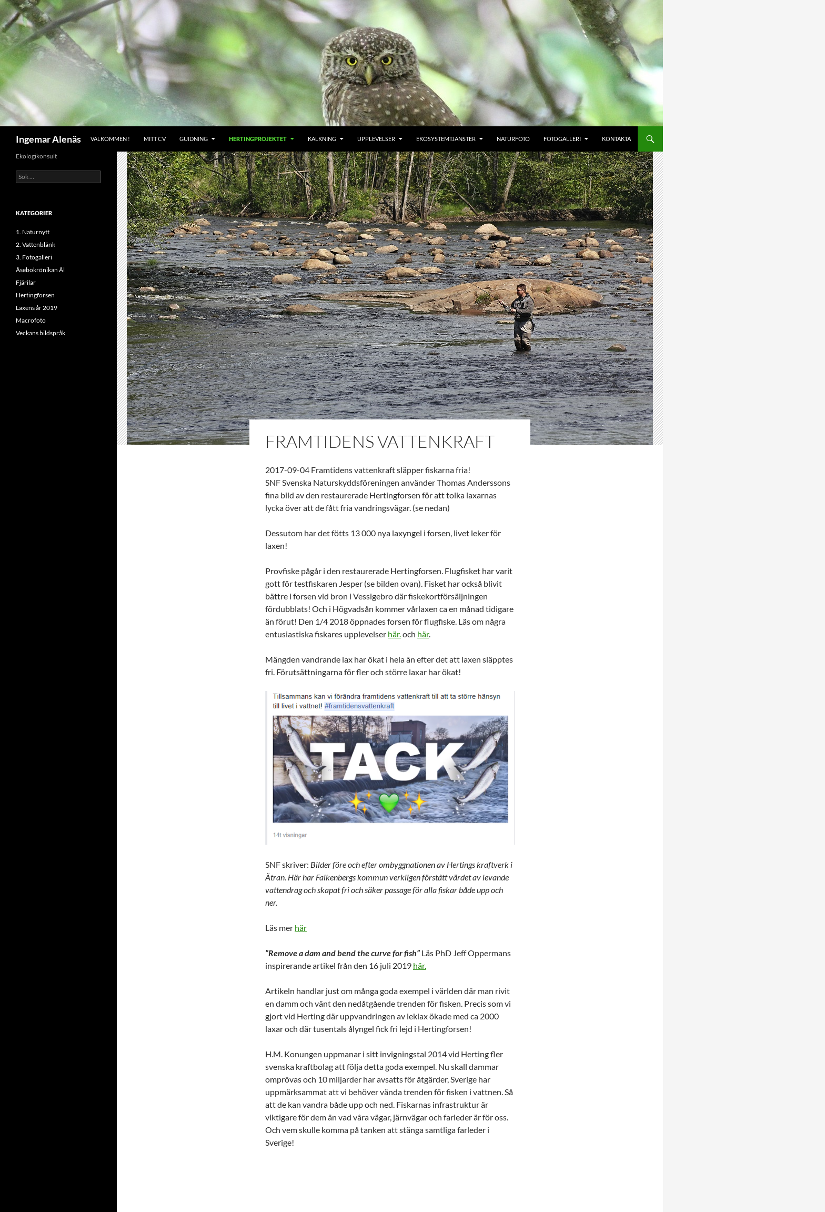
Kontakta (616, 138)
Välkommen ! (110, 138)
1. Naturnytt (32, 232)
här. (394, 634)
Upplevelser (376, 138)
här (423, 634)
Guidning (193, 138)
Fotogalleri (562, 138)
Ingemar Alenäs (48, 139)
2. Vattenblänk (35, 244)
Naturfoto (513, 138)
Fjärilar (26, 282)
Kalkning (322, 138)
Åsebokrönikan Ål (40, 270)
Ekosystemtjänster (446, 138)
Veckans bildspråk (40, 333)
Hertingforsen (35, 295)
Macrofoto (31, 320)
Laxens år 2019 (36, 308)
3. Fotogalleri (34, 257)
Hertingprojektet (258, 138)
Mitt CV (155, 138)
